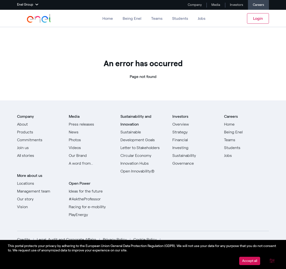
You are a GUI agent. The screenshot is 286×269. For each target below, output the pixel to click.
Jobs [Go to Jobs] (201, 18)
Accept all (249, 261)
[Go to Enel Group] (39, 18)
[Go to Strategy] (194, 132)
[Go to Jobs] (246, 156)
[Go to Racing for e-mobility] (91, 207)
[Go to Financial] (194, 140)
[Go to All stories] (39, 156)
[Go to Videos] (91, 148)
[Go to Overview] (194, 124)
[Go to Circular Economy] (142, 156)
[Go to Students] (246, 148)
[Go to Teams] (246, 140)
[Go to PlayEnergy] (91, 215)
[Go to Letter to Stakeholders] (142, 148)
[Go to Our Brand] (91, 156)
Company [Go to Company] (194, 5)
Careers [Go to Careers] (258, 5)
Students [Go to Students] (180, 18)
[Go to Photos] (91, 140)
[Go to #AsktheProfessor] (91, 199)
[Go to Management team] (39, 191)
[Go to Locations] (39, 183)
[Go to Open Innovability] (142, 171)
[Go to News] (91, 132)
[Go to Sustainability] (194, 156)
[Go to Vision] (39, 207)
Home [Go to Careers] (107, 18)
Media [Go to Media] (215, 5)
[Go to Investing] (194, 148)
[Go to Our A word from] (91, 163)
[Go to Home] (246, 124)
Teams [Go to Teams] (156, 18)
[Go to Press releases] (91, 124)
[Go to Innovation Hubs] (142, 163)
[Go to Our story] (39, 199)
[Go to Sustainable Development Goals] (142, 136)
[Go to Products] (39, 132)
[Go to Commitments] (39, 140)
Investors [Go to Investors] (236, 5)
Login (258, 18)
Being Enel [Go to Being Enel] (132, 18)
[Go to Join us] (39, 148)
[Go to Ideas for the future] (91, 191)
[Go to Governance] (194, 163)
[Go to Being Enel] (246, 132)
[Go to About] (39, 124)
